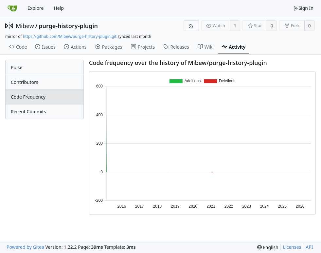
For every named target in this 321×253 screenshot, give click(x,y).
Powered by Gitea (25, 247)
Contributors (24, 82)
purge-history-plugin (68, 26)
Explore (35, 8)
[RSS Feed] (191, 25)
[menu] (267, 247)
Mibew (25, 26)
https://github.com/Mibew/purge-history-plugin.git (69, 36)
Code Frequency (28, 97)
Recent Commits (28, 111)
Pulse (16, 67)
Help (59, 8)
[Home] (12, 8)
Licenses (292, 247)
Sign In (303, 8)
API (309, 247)
